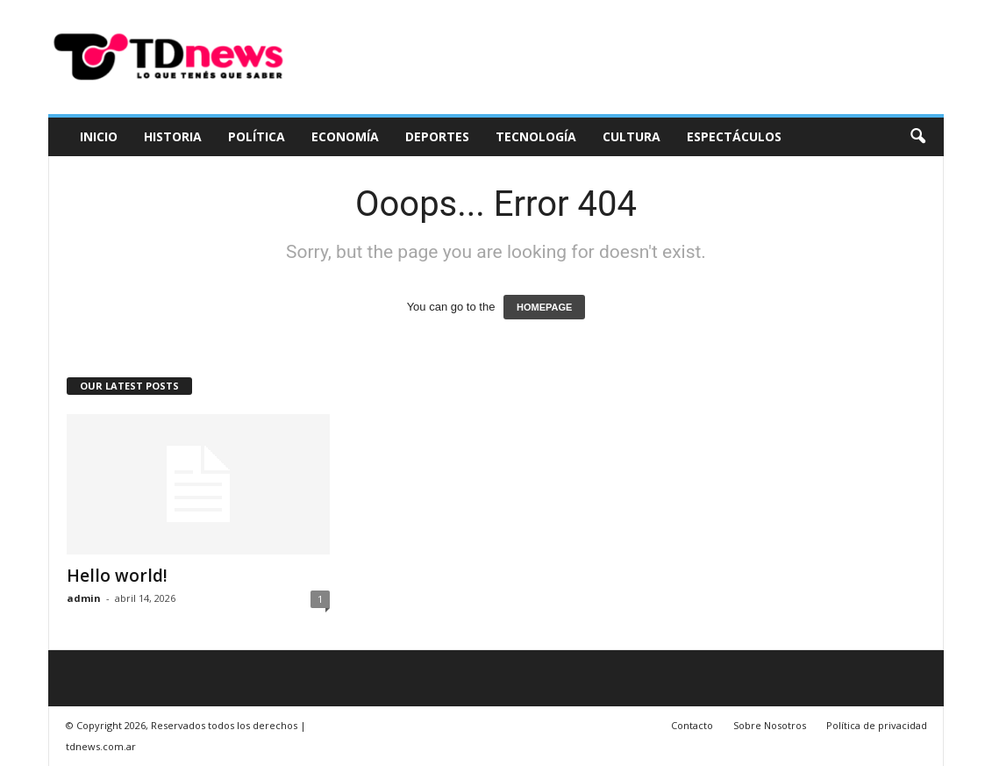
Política (256, 136)
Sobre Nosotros (769, 725)
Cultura (631, 136)
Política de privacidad (876, 725)
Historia (173, 136)
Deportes (437, 136)
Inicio (99, 136)
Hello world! (117, 575)
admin (84, 598)
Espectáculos (734, 136)
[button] (917, 137)
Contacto (692, 725)
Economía (345, 136)
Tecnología (536, 136)
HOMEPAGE (544, 307)
